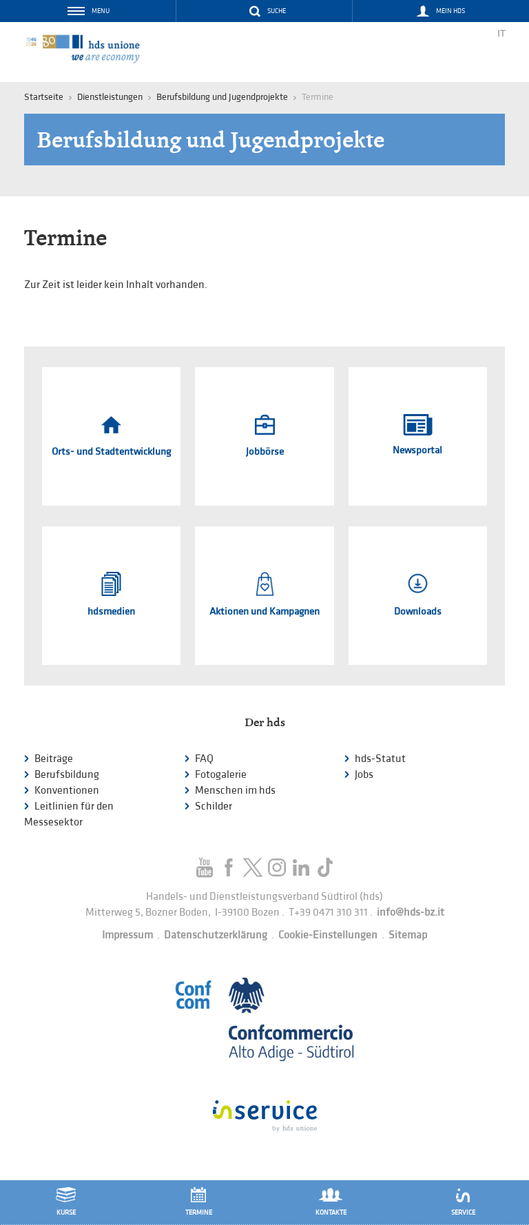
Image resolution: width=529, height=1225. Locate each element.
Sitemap (407, 935)
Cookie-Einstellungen (327, 935)
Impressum (127, 935)
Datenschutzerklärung (215, 935)
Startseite (43, 97)
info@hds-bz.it (410, 912)
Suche (276, 11)
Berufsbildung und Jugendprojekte (222, 97)
